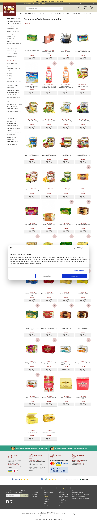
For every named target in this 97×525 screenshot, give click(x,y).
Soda (9, 73)
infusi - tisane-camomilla (11, 60)
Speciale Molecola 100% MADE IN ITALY (14, 105)
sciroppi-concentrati (13, 69)
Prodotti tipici (75, 13)
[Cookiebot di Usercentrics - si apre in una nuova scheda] (75, 248)
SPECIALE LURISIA (12, 126)
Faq (60, 504)
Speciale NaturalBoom (14, 112)
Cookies (64, 514)
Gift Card (77, 4)
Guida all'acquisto (63, 494)
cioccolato (11, 51)
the (9, 78)
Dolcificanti (12, 56)
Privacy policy (71, 514)
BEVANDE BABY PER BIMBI (14, 44)
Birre (39, 13)
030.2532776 (27, 4)
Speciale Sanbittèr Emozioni (12, 86)
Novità (85, 13)
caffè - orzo (12, 48)
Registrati (86, 4)
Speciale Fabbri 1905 (14, 97)
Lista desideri (85, 10)
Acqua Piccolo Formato (11, 37)
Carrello (92, 10)
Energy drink (12, 53)
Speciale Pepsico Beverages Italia (13, 122)
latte (9, 66)
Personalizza (48, 276)
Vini (21, 13)
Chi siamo (71, 4)
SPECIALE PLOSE (12, 109)
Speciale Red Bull (13, 90)
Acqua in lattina (13, 31)
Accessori (66, 13)
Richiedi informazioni (77, 460)
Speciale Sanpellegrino (14, 82)
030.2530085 (85, 494)
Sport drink (12, 63)
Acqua (10, 26)
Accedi (79, 10)
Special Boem (12, 144)
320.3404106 (41, 4)
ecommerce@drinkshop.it (82, 498)
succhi (10, 76)
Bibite (10, 41)
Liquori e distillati (30, 13)
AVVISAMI (67, 369)
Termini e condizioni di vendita (62, 501)
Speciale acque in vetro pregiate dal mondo (14, 22)
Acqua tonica (12, 28)
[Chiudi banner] (86, 248)
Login (81, 4)
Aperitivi (10, 34)
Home (66, 4)
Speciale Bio (12, 118)
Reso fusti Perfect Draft (63, 496)
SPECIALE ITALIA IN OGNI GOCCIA (13, 129)
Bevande (46, 13)
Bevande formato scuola (12, 138)
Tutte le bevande (13, 19)
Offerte (91, 13)
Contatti (92, 4)
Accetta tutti (74, 276)
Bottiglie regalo (56, 13)
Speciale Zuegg (12, 142)
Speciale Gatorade (13, 116)
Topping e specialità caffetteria (13, 93)
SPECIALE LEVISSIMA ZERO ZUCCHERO (14, 133)
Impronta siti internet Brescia (52, 515)
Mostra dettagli (79, 270)
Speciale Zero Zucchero (14, 101)
